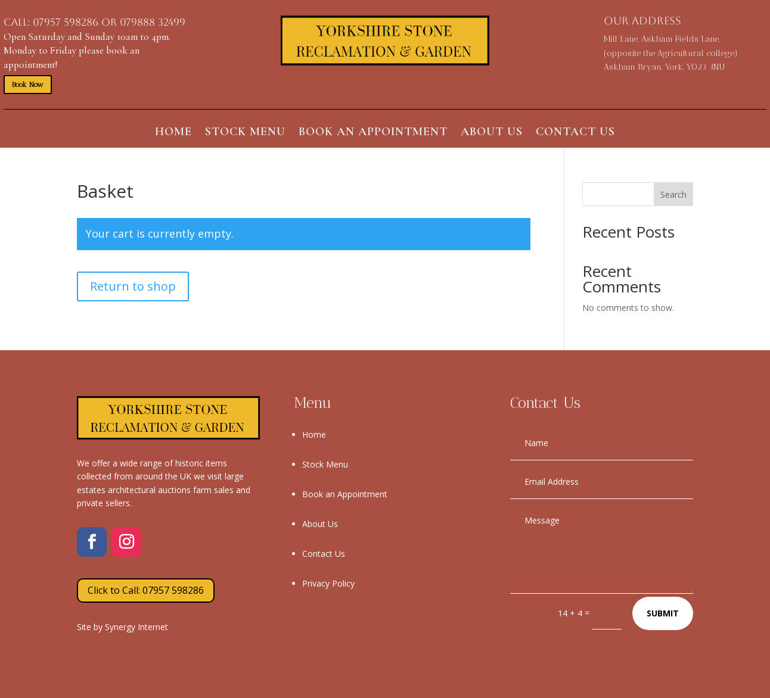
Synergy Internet (136, 626)
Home (173, 133)
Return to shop (133, 286)
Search (673, 194)
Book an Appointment (373, 133)
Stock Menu (245, 133)
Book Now (28, 84)
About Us (492, 133)
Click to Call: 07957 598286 (146, 590)
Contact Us (575, 133)
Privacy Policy (328, 583)
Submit (663, 613)
